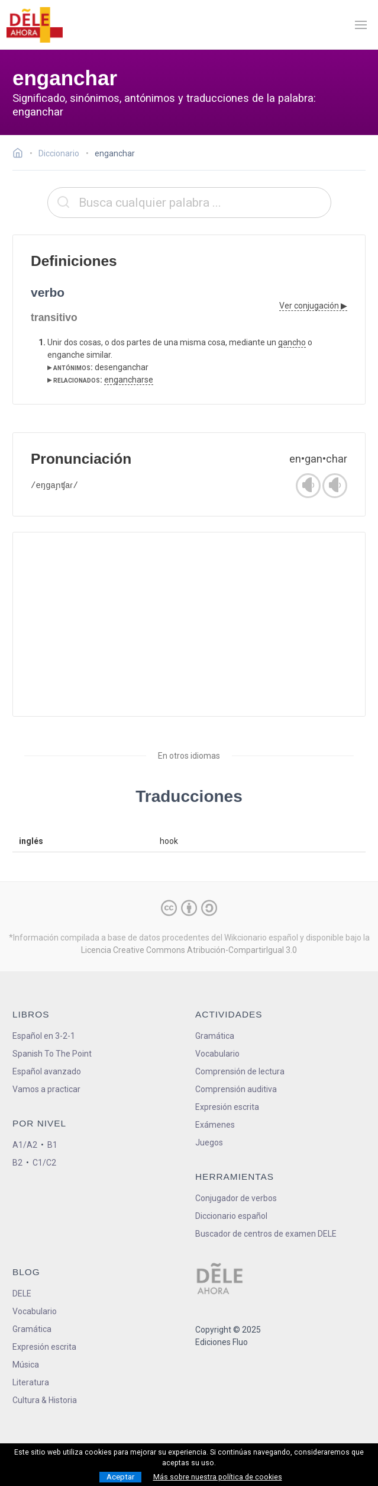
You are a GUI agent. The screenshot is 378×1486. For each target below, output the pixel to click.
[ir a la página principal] (34, 25)
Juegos (209, 1142)
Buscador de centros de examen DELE (266, 1233)
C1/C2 (44, 1162)
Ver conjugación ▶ (313, 305)
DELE (21, 1293)
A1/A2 (24, 1145)
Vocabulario (217, 1053)
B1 (52, 1145)
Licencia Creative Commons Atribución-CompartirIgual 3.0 (189, 950)
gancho (292, 342)
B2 (17, 1162)
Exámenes (215, 1124)
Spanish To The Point (52, 1053)
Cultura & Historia (44, 1400)
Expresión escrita (227, 1107)
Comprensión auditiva (236, 1089)
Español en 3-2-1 (43, 1036)
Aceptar (120, 1476)
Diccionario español (231, 1216)
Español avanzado (46, 1071)
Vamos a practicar (46, 1089)
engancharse (128, 379)
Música (25, 1364)
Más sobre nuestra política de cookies (217, 1477)
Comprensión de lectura (240, 1071)
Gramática (214, 1036)
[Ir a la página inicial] (21, 154)
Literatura (30, 1382)
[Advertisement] (189, 624)
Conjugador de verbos (236, 1198)
